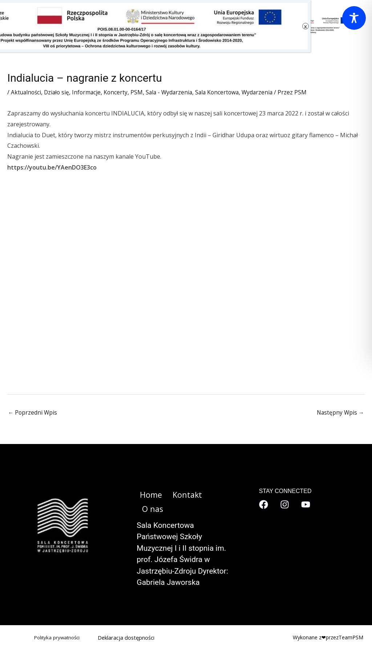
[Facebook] (263, 504)
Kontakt (182, 495)
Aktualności (27, 92)
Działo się (58, 92)
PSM (140, 92)
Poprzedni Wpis (33, 413)
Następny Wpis (339, 413)
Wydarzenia (265, 92)
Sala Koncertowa (223, 92)
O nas (216, 495)
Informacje (89, 92)
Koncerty (119, 92)
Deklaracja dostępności (126, 624)
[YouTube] (305, 504)
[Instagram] (284, 504)
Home (148, 495)
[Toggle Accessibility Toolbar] (354, 17)
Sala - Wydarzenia (173, 92)
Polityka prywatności (55, 623)
